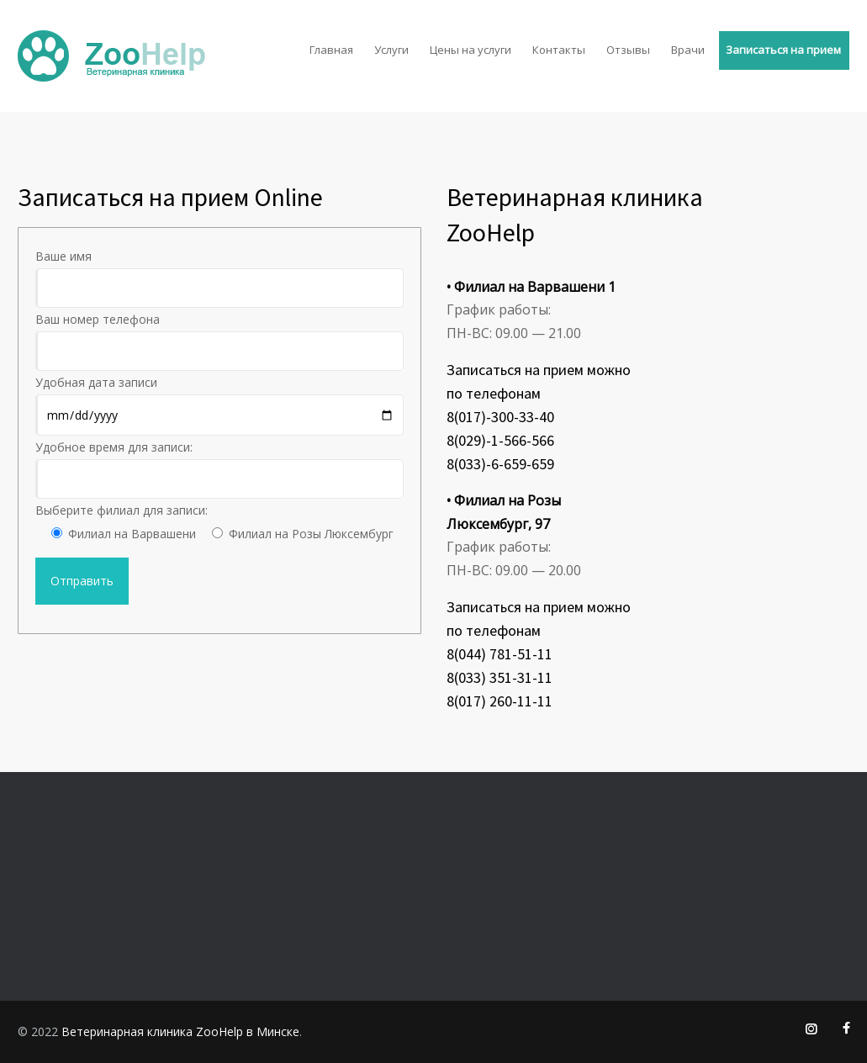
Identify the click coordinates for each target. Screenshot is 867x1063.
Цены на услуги (470, 49)
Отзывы (628, 49)
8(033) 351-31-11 (499, 677)
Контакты (558, 49)
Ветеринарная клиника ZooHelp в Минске (180, 1031)
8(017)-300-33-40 (500, 416)
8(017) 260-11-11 (499, 701)
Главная (331, 49)
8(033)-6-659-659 (500, 463)
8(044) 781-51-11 (499, 654)
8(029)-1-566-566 (500, 440)
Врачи (688, 49)
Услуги (391, 49)
